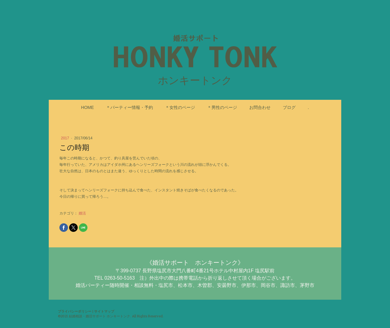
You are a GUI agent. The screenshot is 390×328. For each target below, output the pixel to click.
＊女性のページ (180, 107)
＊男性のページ (222, 107)
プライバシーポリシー (74, 311)
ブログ (289, 107)
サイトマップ (104, 311)
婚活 (82, 213)
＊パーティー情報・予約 (129, 107)
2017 (65, 138)
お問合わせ (260, 107)
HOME (87, 107)
